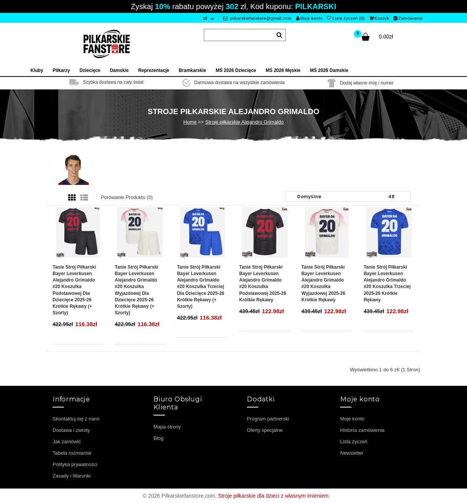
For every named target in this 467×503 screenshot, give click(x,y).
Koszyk (379, 18)
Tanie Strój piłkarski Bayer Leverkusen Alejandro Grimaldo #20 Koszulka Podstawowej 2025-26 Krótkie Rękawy (262, 283)
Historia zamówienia (362, 430)
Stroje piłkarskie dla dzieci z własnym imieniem (273, 496)
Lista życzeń (354, 441)
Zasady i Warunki (72, 476)
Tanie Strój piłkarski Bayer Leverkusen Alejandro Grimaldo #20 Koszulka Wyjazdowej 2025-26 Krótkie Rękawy (323, 283)
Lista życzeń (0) (346, 18)
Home (190, 122)
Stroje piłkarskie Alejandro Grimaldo (244, 122)
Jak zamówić (67, 441)
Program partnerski (268, 419)
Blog (158, 438)
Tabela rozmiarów (72, 453)
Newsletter (351, 453)
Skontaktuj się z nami (76, 419)
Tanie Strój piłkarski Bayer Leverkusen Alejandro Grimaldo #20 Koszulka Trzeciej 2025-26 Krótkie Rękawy (387, 283)
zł (205, 18)
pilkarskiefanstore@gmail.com (257, 18)
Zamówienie (408, 18)
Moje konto (309, 18)
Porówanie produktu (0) (127, 197)
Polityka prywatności (75, 464)
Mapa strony (167, 427)
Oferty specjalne (265, 430)
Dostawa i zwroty (71, 430)
